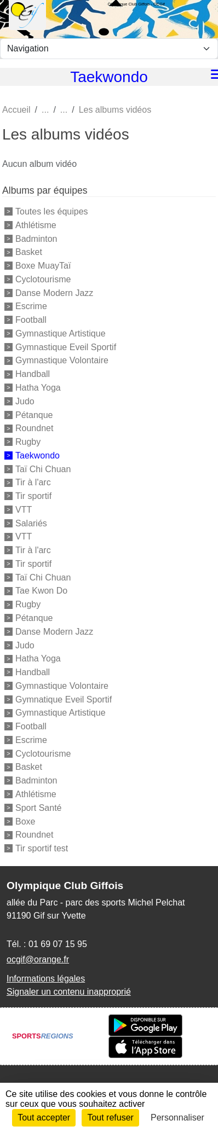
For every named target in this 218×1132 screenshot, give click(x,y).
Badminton (36, 238)
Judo (25, 401)
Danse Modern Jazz (54, 292)
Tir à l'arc (33, 482)
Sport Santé (38, 807)
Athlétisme (35, 225)
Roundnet (34, 428)
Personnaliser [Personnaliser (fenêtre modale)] (177, 1117)
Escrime (31, 306)
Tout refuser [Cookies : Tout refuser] (110, 1117)
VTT (23, 509)
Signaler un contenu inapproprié (69, 991)
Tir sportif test (41, 848)
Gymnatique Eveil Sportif (63, 699)
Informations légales (46, 978)
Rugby (28, 441)
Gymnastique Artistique (60, 333)
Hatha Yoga (38, 387)
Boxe (25, 821)
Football (31, 319)
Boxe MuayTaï (43, 265)
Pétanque (34, 414)
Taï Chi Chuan (43, 468)
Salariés (31, 522)
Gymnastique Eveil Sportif (65, 346)
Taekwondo (37, 455)
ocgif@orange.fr (38, 959)
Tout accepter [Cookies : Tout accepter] (44, 1117)
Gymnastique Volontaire (61, 360)
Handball (32, 374)
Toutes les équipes (51, 211)
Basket (28, 252)
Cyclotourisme (43, 279)
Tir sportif (33, 496)
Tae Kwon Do (41, 590)
